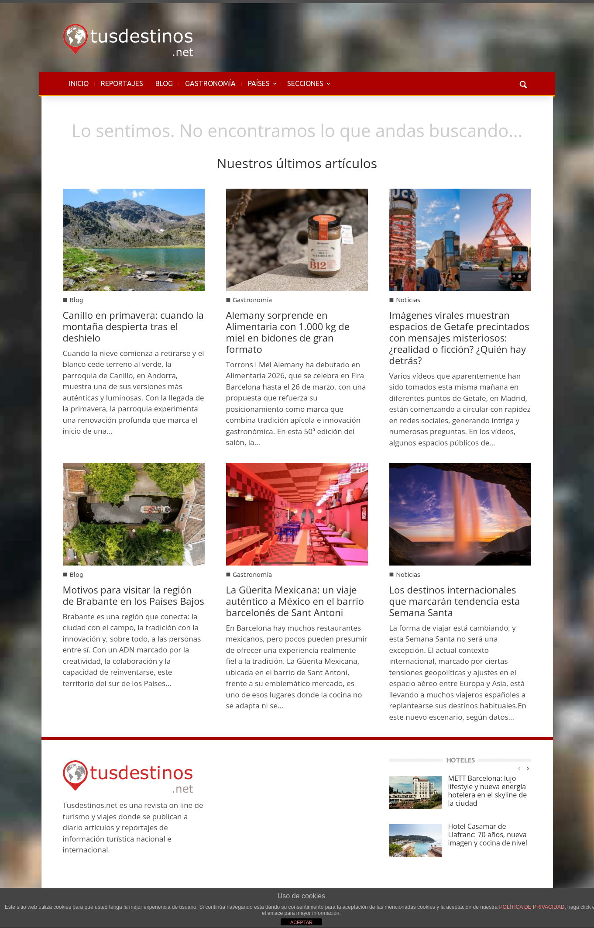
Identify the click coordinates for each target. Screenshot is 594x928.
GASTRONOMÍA (210, 83)
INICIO (79, 83)
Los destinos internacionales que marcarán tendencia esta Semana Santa (454, 601)
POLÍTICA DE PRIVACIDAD (532, 907)
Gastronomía (252, 300)
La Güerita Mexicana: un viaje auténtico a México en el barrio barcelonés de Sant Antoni (295, 601)
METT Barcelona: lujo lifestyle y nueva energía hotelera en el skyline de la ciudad (487, 790)
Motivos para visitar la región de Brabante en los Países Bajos (133, 595)
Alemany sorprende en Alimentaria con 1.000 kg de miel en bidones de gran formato (288, 331)
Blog (76, 300)
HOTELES (460, 760)
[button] (523, 83)
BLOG (164, 83)
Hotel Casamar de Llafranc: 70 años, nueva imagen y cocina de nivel (487, 834)
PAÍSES (259, 87)
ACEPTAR (301, 922)
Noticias (408, 300)
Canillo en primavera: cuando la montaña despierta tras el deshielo (133, 326)
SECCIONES (305, 87)
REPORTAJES (122, 83)
